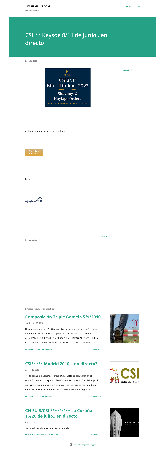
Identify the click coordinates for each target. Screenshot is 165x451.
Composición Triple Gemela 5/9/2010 (63, 317)
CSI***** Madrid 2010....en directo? (61, 364)
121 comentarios (44, 396)
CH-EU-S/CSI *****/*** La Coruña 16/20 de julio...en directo (58, 413)
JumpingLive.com (37, 6)
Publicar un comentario (47, 435)
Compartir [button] (127, 70)
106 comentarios (44, 349)
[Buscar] (129, 6)
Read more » (96, 349)
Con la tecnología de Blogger (82, 444)
